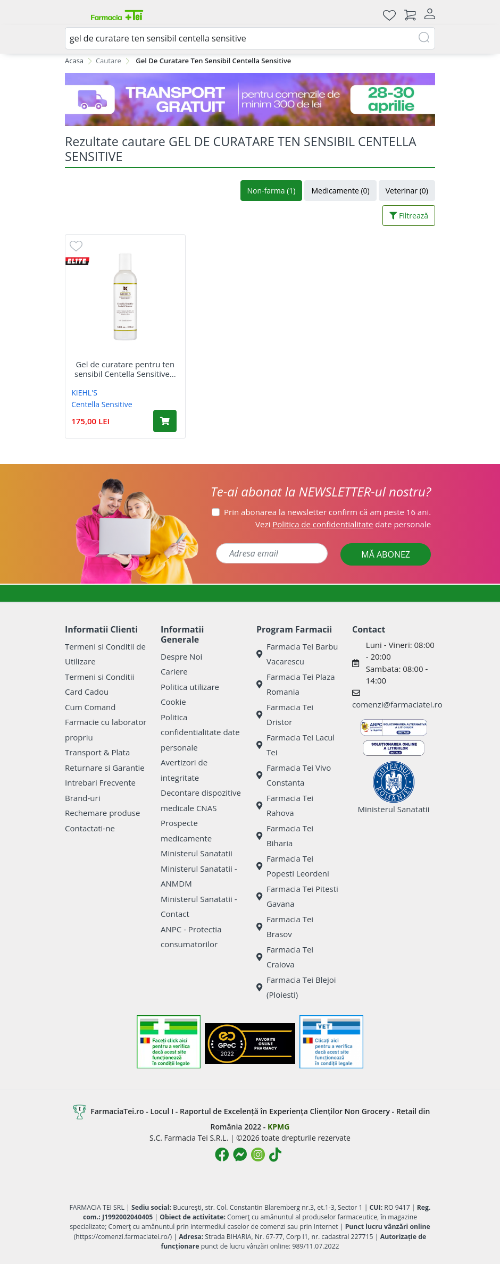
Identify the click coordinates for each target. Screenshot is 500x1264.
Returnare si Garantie (105, 767)
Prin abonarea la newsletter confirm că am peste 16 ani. (327, 512)
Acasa (74, 60)
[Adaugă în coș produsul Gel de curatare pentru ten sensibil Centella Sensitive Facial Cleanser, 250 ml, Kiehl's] (165, 421)
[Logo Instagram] (258, 1154)
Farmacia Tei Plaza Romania (295, 684)
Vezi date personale (343, 524)
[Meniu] (73, 14)
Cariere (174, 671)
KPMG (278, 1127)
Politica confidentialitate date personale (200, 732)
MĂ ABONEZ (385, 554)
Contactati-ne (90, 828)
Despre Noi (181, 656)
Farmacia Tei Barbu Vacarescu (297, 654)
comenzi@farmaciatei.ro (397, 704)
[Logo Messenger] (240, 1154)
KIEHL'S (84, 392)
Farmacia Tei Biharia (284, 836)
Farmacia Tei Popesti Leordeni (292, 866)
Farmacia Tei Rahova (284, 806)
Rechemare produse (102, 812)
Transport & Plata (97, 752)
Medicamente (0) (340, 191)
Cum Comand (90, 707)
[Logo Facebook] (222, 1154)
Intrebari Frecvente (100, 782)
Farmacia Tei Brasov (284, 927)
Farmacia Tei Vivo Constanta (293, 775)
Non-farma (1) (271, 191)
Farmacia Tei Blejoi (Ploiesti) (296, 987)
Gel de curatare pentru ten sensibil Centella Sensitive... (125, 368)
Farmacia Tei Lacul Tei (295, 745)
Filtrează (408, 215)
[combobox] (250, 38)
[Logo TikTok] (275, 1154)
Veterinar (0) (407, 191)
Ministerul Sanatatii (196, 853)
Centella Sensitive (101, 404)
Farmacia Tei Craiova (284, 957)
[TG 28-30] (250, 99)
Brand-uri (82, 798)
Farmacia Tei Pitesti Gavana (297, 896)
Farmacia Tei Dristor (284, 715)
